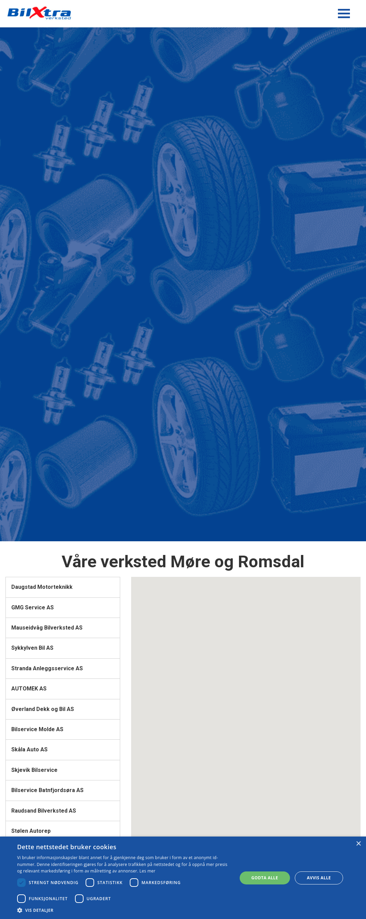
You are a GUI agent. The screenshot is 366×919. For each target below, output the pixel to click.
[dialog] (183, 878)
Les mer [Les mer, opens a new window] (147, 871)
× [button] (358, 843)
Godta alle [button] (264, 878)
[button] (123, 910)
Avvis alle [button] (319, 878)
